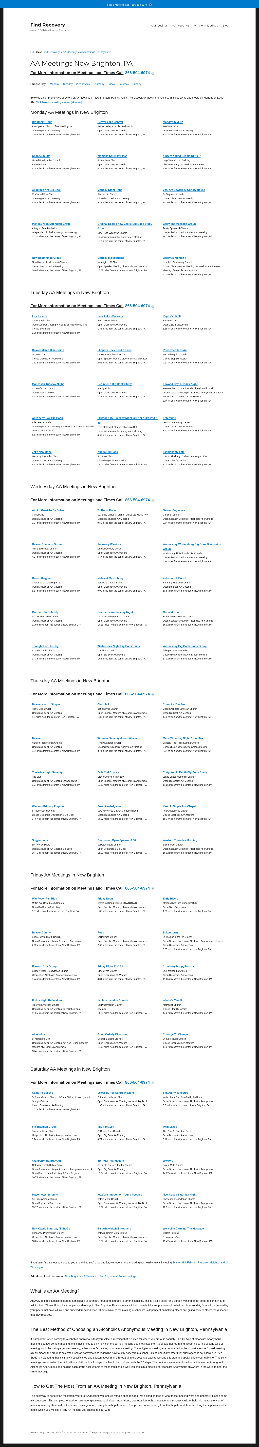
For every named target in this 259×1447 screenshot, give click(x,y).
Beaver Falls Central (110, 122)
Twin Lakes (170, 1126)
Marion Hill (179, 1262)
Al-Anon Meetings (206, 25)
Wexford (168, 1160)
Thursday (98, 84)
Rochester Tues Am (175, 350)
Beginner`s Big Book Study (114, 384)
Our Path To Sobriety (45, 612)
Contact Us (139, 1432)
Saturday (123, 84)
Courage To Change (175, 1034)
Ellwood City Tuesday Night (180, 384)
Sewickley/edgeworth (110, 806)
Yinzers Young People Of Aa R (182, 156)
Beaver (36, 738)
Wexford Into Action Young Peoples (119, 1194)
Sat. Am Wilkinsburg (175, 1092)
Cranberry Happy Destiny (179, 966)
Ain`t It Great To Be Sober (48, 510)
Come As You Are (174, 704)
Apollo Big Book (107, 452)
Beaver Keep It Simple (46, 704)
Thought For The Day (45, 646)
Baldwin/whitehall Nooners (114, 1228)
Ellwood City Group (44, 966)
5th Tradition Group (44, 1126)
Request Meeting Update (103, 1432)
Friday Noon (105, 898)
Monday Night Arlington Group (51, 223)
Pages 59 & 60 (172, 316)
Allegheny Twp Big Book (47, 418)
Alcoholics (38, 1034)
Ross (100, 932)
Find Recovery (47, 25)
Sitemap (84, 1432)
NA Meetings (180, 25)
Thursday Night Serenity (47, 772)
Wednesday (83, 84)
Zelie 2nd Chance (108, 772)
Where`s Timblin (173, 1000)
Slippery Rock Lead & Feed (114, 350)
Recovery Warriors (109, 544)
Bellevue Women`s (174, 257)
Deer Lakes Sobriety (110, 316)
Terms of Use (70, 1432)
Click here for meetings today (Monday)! (59, 102)
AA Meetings (159, 25)
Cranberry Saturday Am (47, 1160)
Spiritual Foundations (111, 1160)
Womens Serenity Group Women (117, 738)
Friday (111, 84)
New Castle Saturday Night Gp (51, 1228)
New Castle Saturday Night (180, 1194)
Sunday (136, 84)
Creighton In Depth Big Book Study (185, 772)
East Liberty (39, 316)
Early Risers (170, 898)
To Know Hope (106, 510)
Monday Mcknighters (110, 257)
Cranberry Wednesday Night (115, 612)
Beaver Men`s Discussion (48, 350)
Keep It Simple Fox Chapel (179, 806)
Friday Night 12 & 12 (110, 966)
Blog (225, 25)
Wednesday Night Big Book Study (118, 646)
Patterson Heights (208, 1262)
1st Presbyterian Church (112, 1000)
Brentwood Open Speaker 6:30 (116, 840)
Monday (54, 84)
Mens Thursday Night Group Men (183, 738)
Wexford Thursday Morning (180, 840)
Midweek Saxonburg (110, 578)
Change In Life (41, 156)
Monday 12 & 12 (173, 122)
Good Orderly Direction (112, 1034)
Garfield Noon (171, 612)
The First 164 (105, 1126)
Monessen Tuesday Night (48, 384)
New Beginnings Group (46, 257)
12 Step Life (124, 1432)
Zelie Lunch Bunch (174, 578)
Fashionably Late (174, 452)
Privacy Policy (54, 1432)
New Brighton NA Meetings (81, 1276)
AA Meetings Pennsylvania (95, 52)
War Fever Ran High (44, 898)
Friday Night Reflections (47, 1000)
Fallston (191, 1262)
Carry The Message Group (179, 223)
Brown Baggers (42, 578)
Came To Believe (42, 1092)
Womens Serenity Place (112, 156)
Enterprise (169, 418)
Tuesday (68, 84)
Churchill (103, 704)
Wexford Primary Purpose (48, 806)
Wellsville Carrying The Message (183, 1228)
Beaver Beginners (174, 510)
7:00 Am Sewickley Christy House (184, 190)
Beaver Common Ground (47, 544)
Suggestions (40, 840)
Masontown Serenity (45, 1194)
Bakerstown (170, 932)
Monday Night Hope (109, 190)
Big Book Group (42, 122)
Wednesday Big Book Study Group (185, 646)
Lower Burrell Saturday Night (115, 1092)
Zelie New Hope (42, 452)
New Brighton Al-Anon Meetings (117, 1276)
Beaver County (41, 932)
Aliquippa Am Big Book (46, 190)
